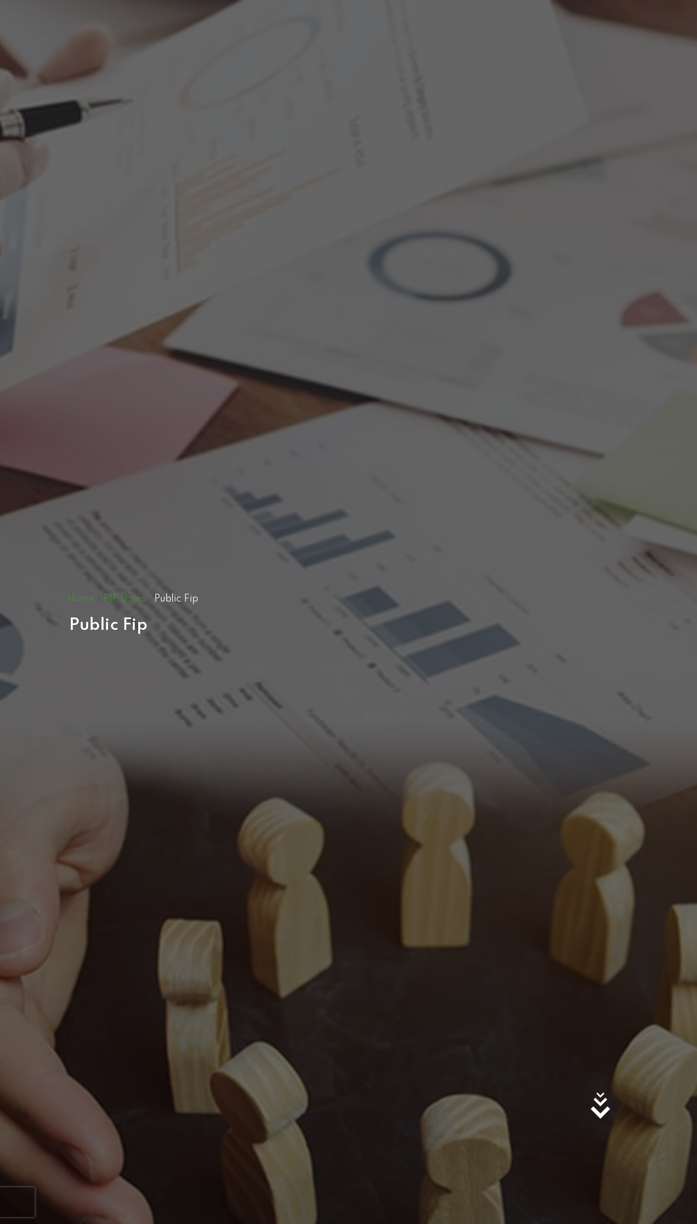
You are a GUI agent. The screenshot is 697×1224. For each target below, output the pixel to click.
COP (527, 37)
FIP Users (124, 599)
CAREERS (481, 37)
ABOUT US (576, 37)
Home (81, 599)
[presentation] (17, 1202)
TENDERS (431, 37)
